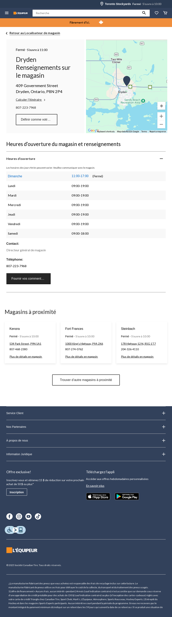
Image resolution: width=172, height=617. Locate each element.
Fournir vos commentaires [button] (29, 278)
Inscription (17, 492)
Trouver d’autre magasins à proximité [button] (86, 380)
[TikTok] (38, 516)
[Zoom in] (161, 116)
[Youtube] (28, 516)
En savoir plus (95, 485)
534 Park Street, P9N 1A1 (25, 343)
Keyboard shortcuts (106, 132)
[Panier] (165, 13)
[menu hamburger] (7, 13)
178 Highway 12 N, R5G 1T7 (138, 343)
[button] (144, 13)
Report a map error (157, 132)
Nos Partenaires (86, 427)
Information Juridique (86, 454)
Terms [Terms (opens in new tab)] (144, 132)
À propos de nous (86, 440)
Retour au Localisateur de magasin (34, 33)
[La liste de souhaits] (157, 13)
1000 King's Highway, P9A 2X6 (84, 343)
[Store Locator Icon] (102, 4)
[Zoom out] (161, 124)
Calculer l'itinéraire (31, 100)
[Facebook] (9, 516)
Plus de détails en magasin (25, 356)
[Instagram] (19, 516)
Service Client (86, 413)
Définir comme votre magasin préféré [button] (39, 119)
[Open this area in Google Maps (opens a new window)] (93, 130)
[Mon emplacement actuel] (161, 106)
